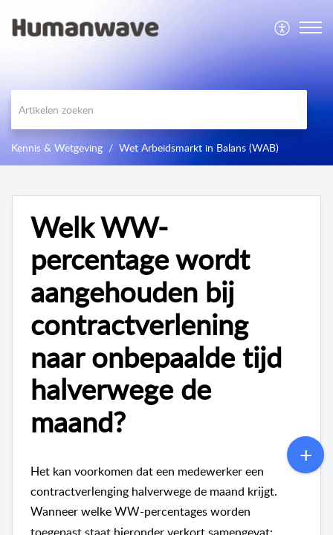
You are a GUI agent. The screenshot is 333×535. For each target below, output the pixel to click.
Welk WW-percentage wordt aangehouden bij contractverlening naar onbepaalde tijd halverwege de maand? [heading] (156, 324)
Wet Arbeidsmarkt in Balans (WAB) (199, 147)
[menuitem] (283, 27)
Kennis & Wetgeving (57, 147)
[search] (159, 109)
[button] (283, 27)
